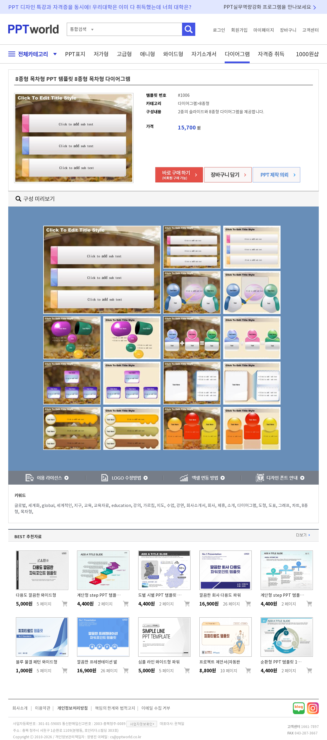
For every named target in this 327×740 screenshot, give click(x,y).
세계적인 (64, 505)
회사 (211, 505)
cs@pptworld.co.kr (125, 737)
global (48, 505)
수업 (170, 505)
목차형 (26, 512)
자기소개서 (203, 54)
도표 (272, 505)
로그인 (219, 30)
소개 (231, 505)
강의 (137, 505)
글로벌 (20, 505)
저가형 (101, 54)
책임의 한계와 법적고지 (115, 708)
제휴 (221, 505)
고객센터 (310, 30)
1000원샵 (307, 54)
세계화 (34, 505)
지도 (160, 505)
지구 (78, 505)
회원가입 (239, 30)
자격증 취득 (271, 54)
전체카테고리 (31, 54)
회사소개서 (196, 505)
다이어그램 (237, 54)
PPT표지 (75, 54)
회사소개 (20, 708)
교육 (88, 505)
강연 (180, 505)
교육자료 (101, 505)
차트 (296, 505)
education (121, 505)
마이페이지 (263, 30)
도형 (262, 505)
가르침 (149, 505)
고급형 (124, 54)
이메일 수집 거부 (155, 708)
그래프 (284, 505)
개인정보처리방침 (72, 708)
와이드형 (173, 54)
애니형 (147, 54)
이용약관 (42, 708)
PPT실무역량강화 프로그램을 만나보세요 (267, 6)
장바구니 (288, 30)
